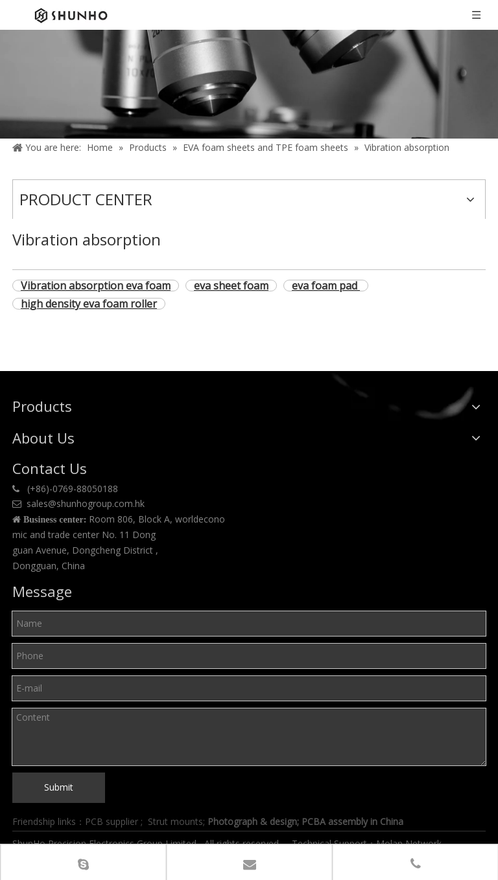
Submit (58, 787)
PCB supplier (111, 821)
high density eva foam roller (89, 304)
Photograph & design (252, 821)
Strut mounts (175, 821)
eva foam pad (326, 285)
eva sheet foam (231, 285)
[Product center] (249, 84)
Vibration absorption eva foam (96, 285)
